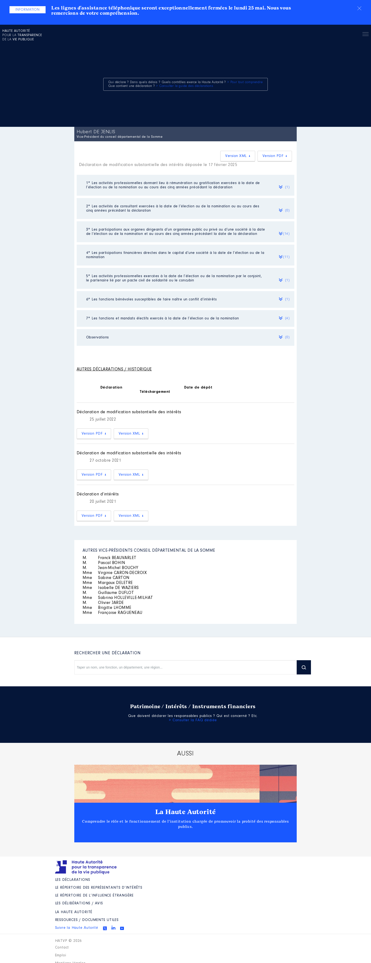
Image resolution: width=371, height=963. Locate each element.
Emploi (60, 955)
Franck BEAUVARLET (109, 558)
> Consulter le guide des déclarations (184, 86)
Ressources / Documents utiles (87, 920)
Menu (365, 35)
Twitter (105, 928)
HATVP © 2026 (68, 941)
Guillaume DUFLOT (108, 593)
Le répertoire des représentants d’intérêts (99, 888)
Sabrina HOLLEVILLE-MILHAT (118, 598)
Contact (62, 947)
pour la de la (22, 35)
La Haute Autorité (185, 811)
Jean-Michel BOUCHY (110, 568)
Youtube (122, 928)
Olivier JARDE (103, 603)
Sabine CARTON (106, 578)
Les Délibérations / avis (79, 903)
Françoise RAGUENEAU (112, 613)
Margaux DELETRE (108, 583)
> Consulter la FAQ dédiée (193, 720)
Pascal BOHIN (104, 563)
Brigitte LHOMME (107, 608)
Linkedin (113, 928)
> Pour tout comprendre (245, 82)
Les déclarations (72, 880)
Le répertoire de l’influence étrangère (94, 895)
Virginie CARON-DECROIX (115, 573)
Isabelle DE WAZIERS (111, 588)
